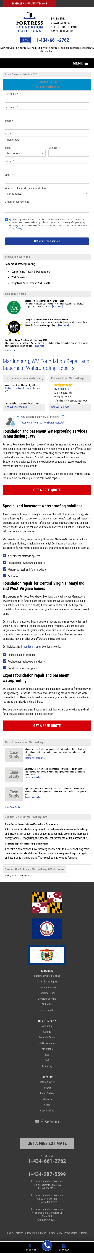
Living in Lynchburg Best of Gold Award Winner (46, 319)
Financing (47, 1066)
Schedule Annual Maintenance (29, 3)
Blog (47, 1054)
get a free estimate (47, 1143)
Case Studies (47, 1110)
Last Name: (11, 107)
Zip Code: (54, 147)
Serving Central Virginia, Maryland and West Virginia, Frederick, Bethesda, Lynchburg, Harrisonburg (47, 49)
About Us (47, 1026)
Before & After (47, 1082)
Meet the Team (47, 1037)
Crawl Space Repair (47, 981)
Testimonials (47, 1099)
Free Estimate (47, 1010)
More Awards (11, 350)
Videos (47, 1104)
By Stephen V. (62, 388)
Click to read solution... (35, 758)
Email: (9, 174)
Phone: (9, 161)
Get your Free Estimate (47, 241)
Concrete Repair (47, 993)
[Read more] (57, 306)
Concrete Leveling (47, 998)
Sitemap (83, 1233)
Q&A (47, 1060)
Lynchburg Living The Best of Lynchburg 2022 (26, 340)
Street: (9, 120)
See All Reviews (60, 407)
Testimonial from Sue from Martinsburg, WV (42, 422)
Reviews (47, 1087)
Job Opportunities (47, 1043)
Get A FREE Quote (47, 490)
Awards (47, 1031)
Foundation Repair (47, 987)
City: (8, 134)
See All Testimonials (16, 407)
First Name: (11, 93)
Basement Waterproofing (47, 975)
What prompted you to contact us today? (25, 188)
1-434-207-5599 (47, 1174)
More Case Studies (13, 807)
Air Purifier (47, 1004)
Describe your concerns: (17, 201)
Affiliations (47, 1049)
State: (9, 147)
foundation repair (32, 646)
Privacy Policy (55, 1233)
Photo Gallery (47, 1093)
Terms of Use (70, 1233)
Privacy (19, 228)
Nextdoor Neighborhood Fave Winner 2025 (44, 301)
